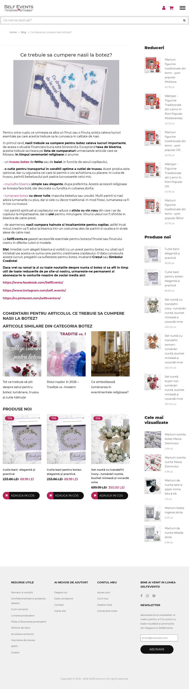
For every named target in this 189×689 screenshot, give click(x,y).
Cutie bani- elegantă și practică (172, 253)
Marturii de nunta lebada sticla (174, 532)
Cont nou (102, 598)
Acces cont (103, 592)
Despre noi (60, 592)
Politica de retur (20, 627)
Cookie (15, 652)
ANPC (14, 646)
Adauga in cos (22, 495)
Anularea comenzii (22, 633)
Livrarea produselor (23, 615)
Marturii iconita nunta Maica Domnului (175, 462)
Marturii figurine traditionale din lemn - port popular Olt (175, 141)
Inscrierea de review (23, 640)
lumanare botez (16, 195)
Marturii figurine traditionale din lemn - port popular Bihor (175, 209)
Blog (25, 32)
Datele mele (104, 604)
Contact (59, 604)
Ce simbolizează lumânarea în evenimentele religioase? (110, 387)
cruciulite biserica (17, 184)
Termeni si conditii (22, 592)
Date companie (63, 598)
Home (14, 32)
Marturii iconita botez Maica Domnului (175, 439)
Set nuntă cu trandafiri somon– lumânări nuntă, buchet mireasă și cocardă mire (174, 349)
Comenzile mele (107, 610)
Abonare (157, 649)
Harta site (60, 610)
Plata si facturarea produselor (28, 621)
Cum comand (19, 609)
